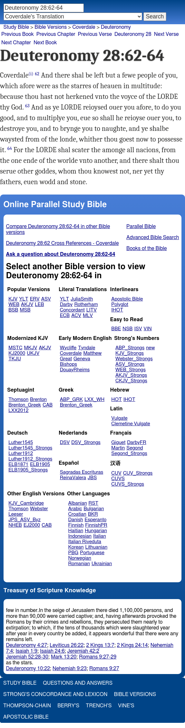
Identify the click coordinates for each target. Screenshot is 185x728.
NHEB (15, 525)
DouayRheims (75, 369)
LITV (91, 310)
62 (37, 74)
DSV (65, 442)
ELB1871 (18, 464)
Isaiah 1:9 (26, 651)
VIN (148, 328)
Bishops (68, 364)
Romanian (79, 563)
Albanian (77, 503)
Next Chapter (16, 42)
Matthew (92, 353)
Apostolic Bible (26, 717)
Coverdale (83, 27)
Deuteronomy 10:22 (28, 668)
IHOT (117, 310)
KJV (12, 299)
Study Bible (16, 27)
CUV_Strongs (137, 473)
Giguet (118, 442)
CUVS (118, 478)
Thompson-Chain (27, 705)
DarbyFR (136, 442)
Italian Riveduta (84, 541)
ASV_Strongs (129, 364)
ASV (46, 299)
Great (66, 358)
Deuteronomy (116, 27)
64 (9, 148)
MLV (88, 315)
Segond (134, 448)
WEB (13, 304)
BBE (116, 328)
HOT (116, 399)
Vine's (126, 705)
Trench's (99, 705)
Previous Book (17, 34)
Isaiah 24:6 (52, 651)
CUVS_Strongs (127, 484)
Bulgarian (93, 508)
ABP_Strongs (129, 347)
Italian (99, 536)
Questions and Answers (77, 683)
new (150, 347)
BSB (13, 310)
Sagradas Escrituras (81, 472)
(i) (31, 74)
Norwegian (79, 558)
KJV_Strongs (129, 353)
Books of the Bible (146, 248)
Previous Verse (95, 34)
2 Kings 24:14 (132, 645)
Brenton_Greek (24, 405)
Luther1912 (20, 453)
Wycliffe (68, 347)
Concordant (72, 310)
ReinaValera (73, 477)
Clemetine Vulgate (130, 423)
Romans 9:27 (104, 668)
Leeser (15, 514)
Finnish (76, 525)
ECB (65, 315)
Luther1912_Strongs (30, 459)
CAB (48, 405)
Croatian (77, 514)
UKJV (33, 353)
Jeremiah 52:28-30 (27, 656)
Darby (66, 304)
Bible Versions (50, 27)
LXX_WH (94, 399)
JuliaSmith (82, 299)
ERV (35, 299)
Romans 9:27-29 (97, 656)
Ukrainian (102, 563)
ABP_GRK (71, 399)
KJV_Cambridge (26, 503)
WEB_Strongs (130, 369)
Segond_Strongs (129, 453)
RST (94, 503)
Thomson (18, 399)
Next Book (45, 42)
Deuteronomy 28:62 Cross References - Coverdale (62, 243)
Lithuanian (96, 547)
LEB (39, 304)
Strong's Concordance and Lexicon (55, 694)
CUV (116, 473)
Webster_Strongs (134, 358)
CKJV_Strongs (131, 380)
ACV (76, 315)
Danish (75, 519)
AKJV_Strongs (131, 375)
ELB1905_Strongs (28, 470)
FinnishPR (96, 525)
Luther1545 (20, 442)
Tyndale (86, 347)
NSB (127, 328)
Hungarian (96, 530)
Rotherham (86, 304)
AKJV (27, 304)
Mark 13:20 (63, 656)
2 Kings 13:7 (100, 645)
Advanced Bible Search (152, 237)
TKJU (14, 358)
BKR (93, 514)
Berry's (68, 705)
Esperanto (96, 519)
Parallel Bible (141, 226)
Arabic (75, 508)
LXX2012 (18, 410)
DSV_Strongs (86, 442)
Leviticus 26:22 (66, 645)
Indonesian (80, 536)
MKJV (30, 347)
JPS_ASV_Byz (24, 519)
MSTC (15, 347)
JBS (92, 477)
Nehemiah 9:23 (70, 668)
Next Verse (166, 34)
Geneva (81, 358)
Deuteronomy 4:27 (26, 645)
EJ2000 (32, 525)
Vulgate (119, 418)
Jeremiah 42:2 (83, 651)
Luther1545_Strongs (30, 448)
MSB (25, 310)
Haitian (75, 530)
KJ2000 (16, 353)
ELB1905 (40, 464)
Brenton (38, 399)
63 (27, 106)
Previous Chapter (55, 34)
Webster (39, 508)
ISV (138, 328)
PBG (73, 552)
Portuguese (92, 552)
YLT (23, 299)
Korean (76, 547)
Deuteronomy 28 (132, 34)
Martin (118, 448)
